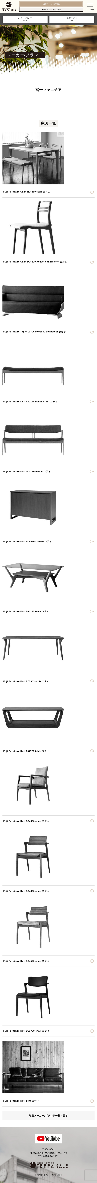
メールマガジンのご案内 (51, 9)
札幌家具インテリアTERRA (49, 1175)
